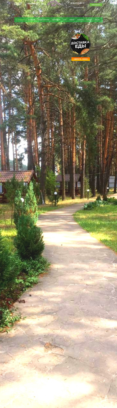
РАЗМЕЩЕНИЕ (31, 19)
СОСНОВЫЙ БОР (21, 19)
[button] (96, 4)
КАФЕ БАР (71, 19)
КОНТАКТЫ (89, 19)
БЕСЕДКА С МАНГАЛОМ (43, 19)
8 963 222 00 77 (78, 3)
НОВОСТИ (97, 19)
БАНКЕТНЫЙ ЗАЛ (56, 19)
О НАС (64, 19)
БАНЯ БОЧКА (80, 19)
